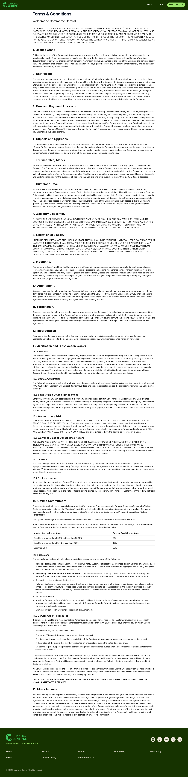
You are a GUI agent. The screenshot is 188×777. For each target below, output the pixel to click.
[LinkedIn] (179, 739)
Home (9, 751)
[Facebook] (159, 739)
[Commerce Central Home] (48, 4)
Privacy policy (112, 117)
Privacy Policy (49, 757)
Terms (9, 757)
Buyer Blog (119, 751)
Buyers (81, 751)
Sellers (45, 751)
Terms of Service (97, 117)
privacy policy (88, 336)
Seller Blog (155, 751)
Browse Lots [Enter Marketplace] (176, 4)
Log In (160, 4)
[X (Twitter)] (173, 739)
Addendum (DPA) (86, 757)
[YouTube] (166, 739)
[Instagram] (153, 739)
